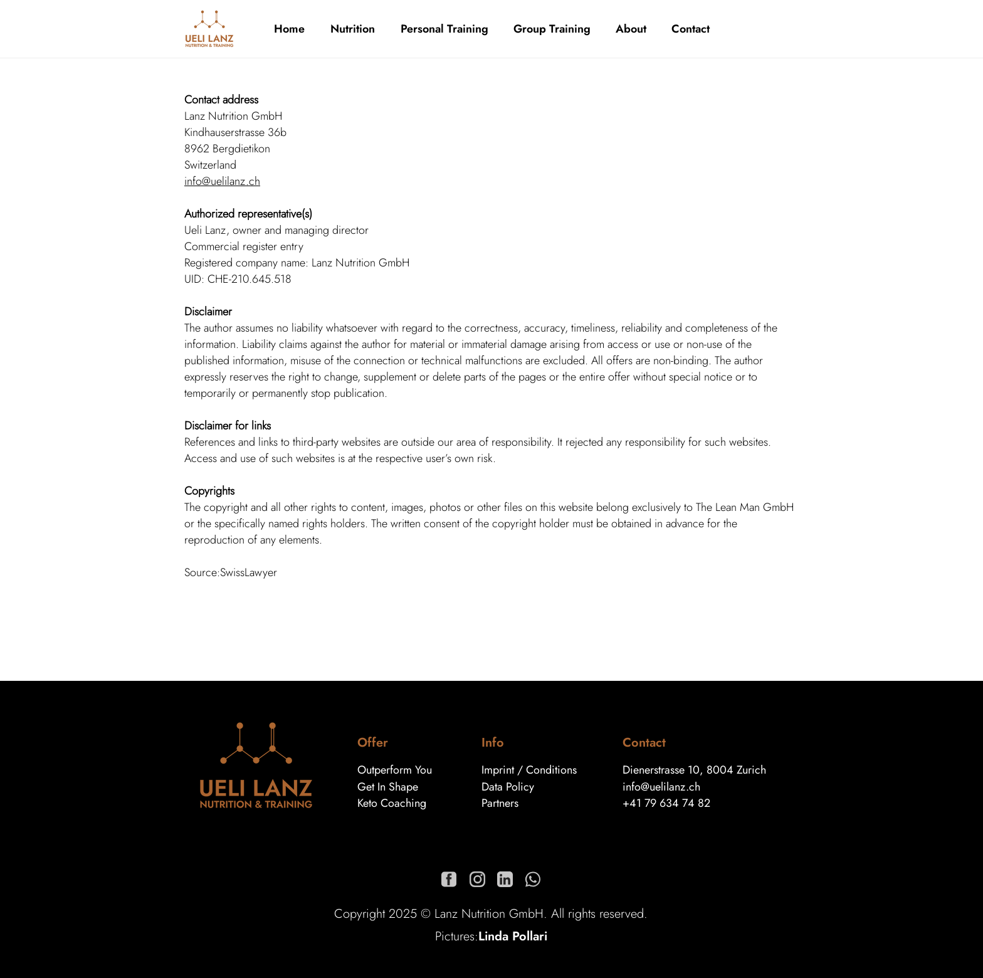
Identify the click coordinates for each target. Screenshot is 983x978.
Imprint (497, 770)
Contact (644, 743)
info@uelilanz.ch (222, 181)
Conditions (551, 770)
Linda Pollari (512, 936)
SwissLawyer (248, 572)
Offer (372, 743)
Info (492, 743)
